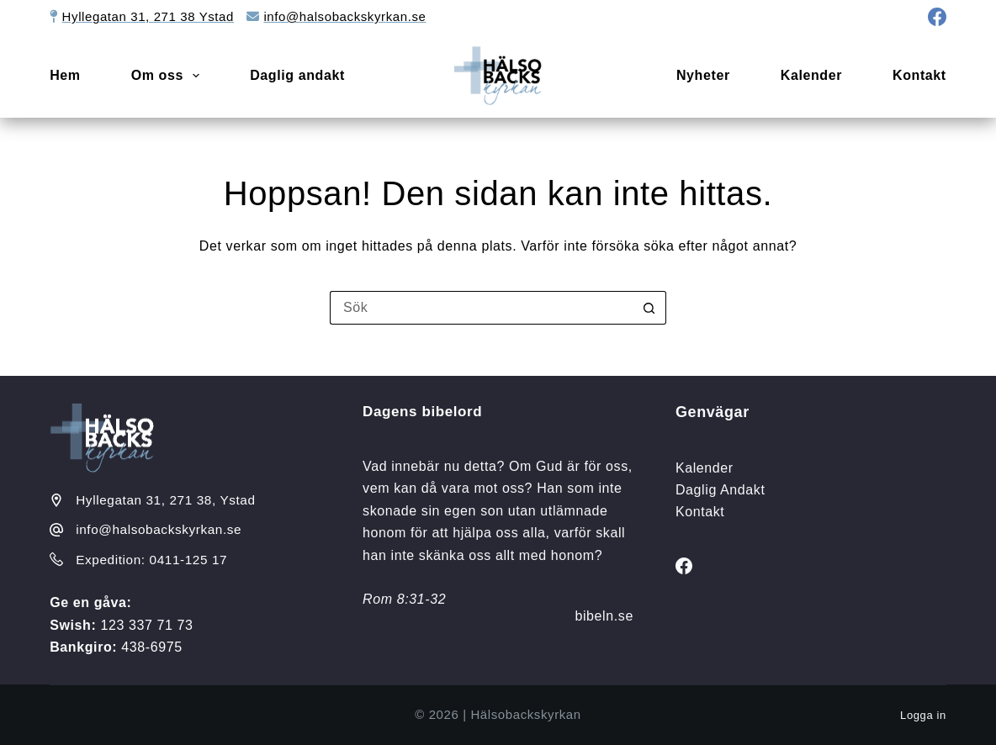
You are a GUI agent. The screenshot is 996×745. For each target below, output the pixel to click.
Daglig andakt (297, 75)
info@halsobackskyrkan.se (344, 16)
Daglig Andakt (720, 490)
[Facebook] (937, 17)
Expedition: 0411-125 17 (151, 559)
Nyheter (703, 75)
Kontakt (919, 75)
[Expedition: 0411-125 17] (56, 559)
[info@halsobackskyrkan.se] (56, 529)
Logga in (923, 715)
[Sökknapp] (649, 308)
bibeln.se (604, 616)
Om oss (168, 76)
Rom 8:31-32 (404, 599)
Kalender (811, 75)
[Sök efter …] (481, 308)
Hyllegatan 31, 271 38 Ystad (148, 16)
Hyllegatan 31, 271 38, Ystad (165, 500)
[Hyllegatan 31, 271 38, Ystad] (56, 500)
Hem (65, 75)
